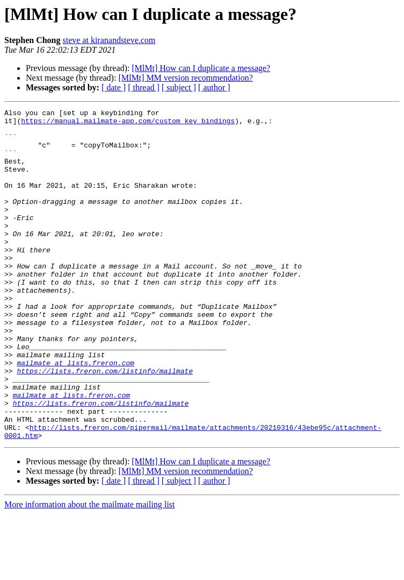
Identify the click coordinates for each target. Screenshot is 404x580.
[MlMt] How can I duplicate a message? (201, 68)
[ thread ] (144, 87)
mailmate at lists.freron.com (75, 414)
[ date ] (114, 87)
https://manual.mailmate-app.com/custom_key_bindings (128, 124)
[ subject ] (179, 87)
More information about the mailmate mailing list (89, 570)
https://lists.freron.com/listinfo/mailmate (105, 424)
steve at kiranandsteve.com (108, 40)
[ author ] (214, 87)
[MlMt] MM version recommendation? (185, 77)
